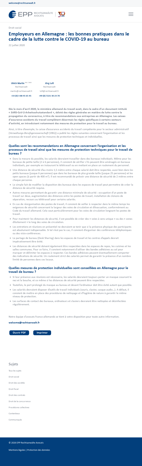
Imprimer (42, 332)
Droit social (15, 27)
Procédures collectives (19, 407)
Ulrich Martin (21, 83)
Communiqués (15, 420)
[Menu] (130, 14)
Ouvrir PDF (19, 332)
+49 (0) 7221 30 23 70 (49, 96)
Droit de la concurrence (19, 401)
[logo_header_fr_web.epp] (37, 14)
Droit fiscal (14, 389)
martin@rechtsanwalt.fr (21, 91)
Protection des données (38, 450)
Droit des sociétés (17, 383)
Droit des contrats (17, 395)
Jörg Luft (49, 83)
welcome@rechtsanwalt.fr (22, 3)
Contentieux (14, 413)
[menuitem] (130, 14)
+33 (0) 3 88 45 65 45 (21, 96)
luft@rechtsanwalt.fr (49, 91)
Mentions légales (17, 450)
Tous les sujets (15, 371)
